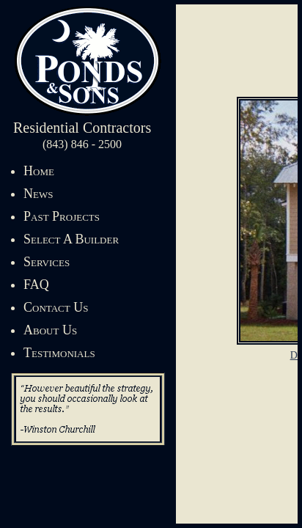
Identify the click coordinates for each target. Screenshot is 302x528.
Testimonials (59, 352)
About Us (50, 330)
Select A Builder (71, 239)
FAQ (36, 284)
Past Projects (61, 216)
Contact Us (55, 307)
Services (46, 261)
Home (38, 171)
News (38, 193)
